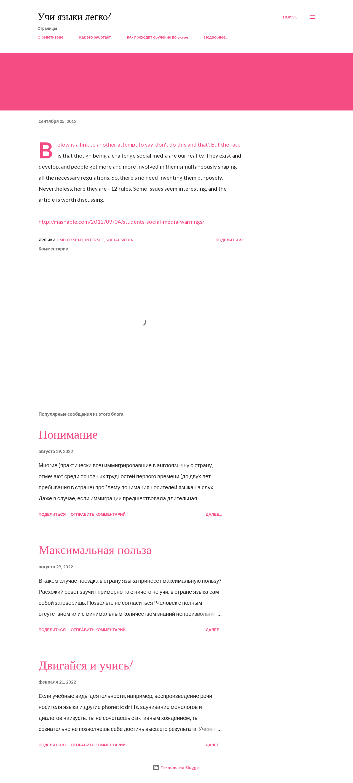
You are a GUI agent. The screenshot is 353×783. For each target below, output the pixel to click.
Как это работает (95, 37)
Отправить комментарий (98, 514)
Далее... (214, 514)
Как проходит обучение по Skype (157, 37)
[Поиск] (290, 17)
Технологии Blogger (176, 767)
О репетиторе (50, 37)
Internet (94, 239)
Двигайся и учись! (85, 665)
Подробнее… (216, 37)
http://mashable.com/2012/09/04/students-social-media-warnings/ (121, 221)
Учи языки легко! (74, 17)
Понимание (68, 435)
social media (119, 239)
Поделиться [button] (229, 239)
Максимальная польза (95, 550)
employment (70, 239)
